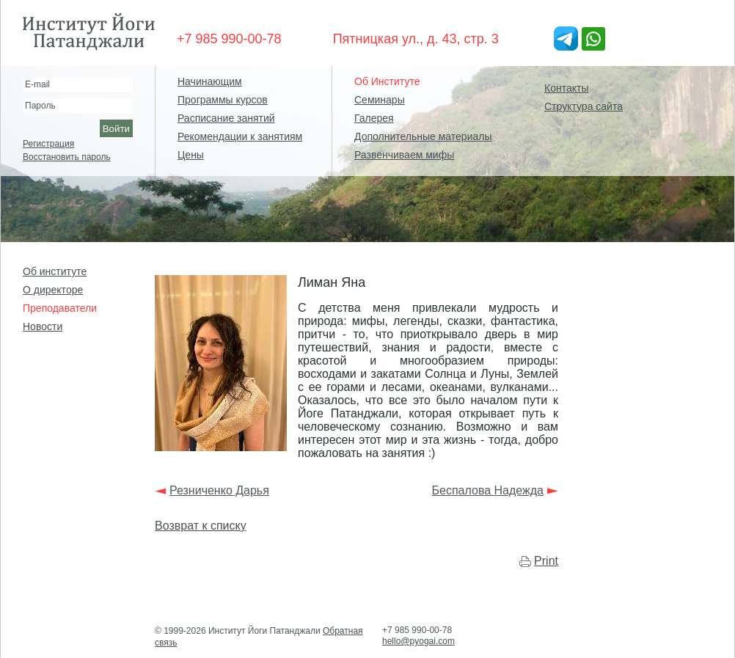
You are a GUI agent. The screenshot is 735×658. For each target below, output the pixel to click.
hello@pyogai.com (418, 641)
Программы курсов (223, 100)
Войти (116, 128)
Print (546, 561)
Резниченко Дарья (219, 490)
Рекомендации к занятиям (240, 136)
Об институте (55, 271)
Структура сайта (583, 106)
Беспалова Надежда (488, 490)
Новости (42, 326)
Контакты (566, 88)
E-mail (37, 84)
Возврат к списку (200, 525)
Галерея (374, 118)
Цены (191, 155)
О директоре (53, 290)
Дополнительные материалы (422, 136)
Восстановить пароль (67, 157)
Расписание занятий (226, 118)
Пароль (40, 105)
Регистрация (48, 144)
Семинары (379, 100)
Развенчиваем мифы (404, 155)
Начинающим (210, 81)
